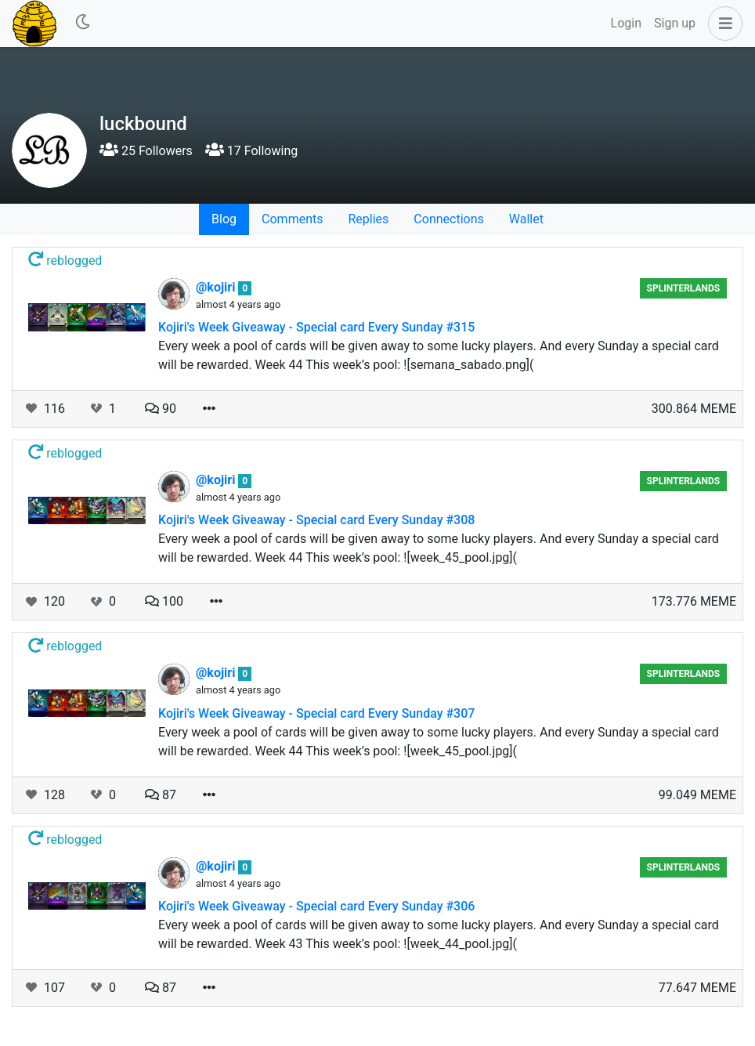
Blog (224, 219)
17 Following (251, 150)
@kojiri (217, 287)
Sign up (674, 23)
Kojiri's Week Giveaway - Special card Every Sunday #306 (316, 906)
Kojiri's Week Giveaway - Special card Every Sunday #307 (316, 713)
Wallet (526, 219)
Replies (368, 219)
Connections (448, 219)
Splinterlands (684, 288)
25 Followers (146, 150)
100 (164, 601)
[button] (722, 23)
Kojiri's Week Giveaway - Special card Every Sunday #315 (316, 327)
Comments (292, 219)
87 (160, 794)
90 (160, 408)
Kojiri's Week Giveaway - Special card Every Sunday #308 (316, 519)
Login (626, 23)
